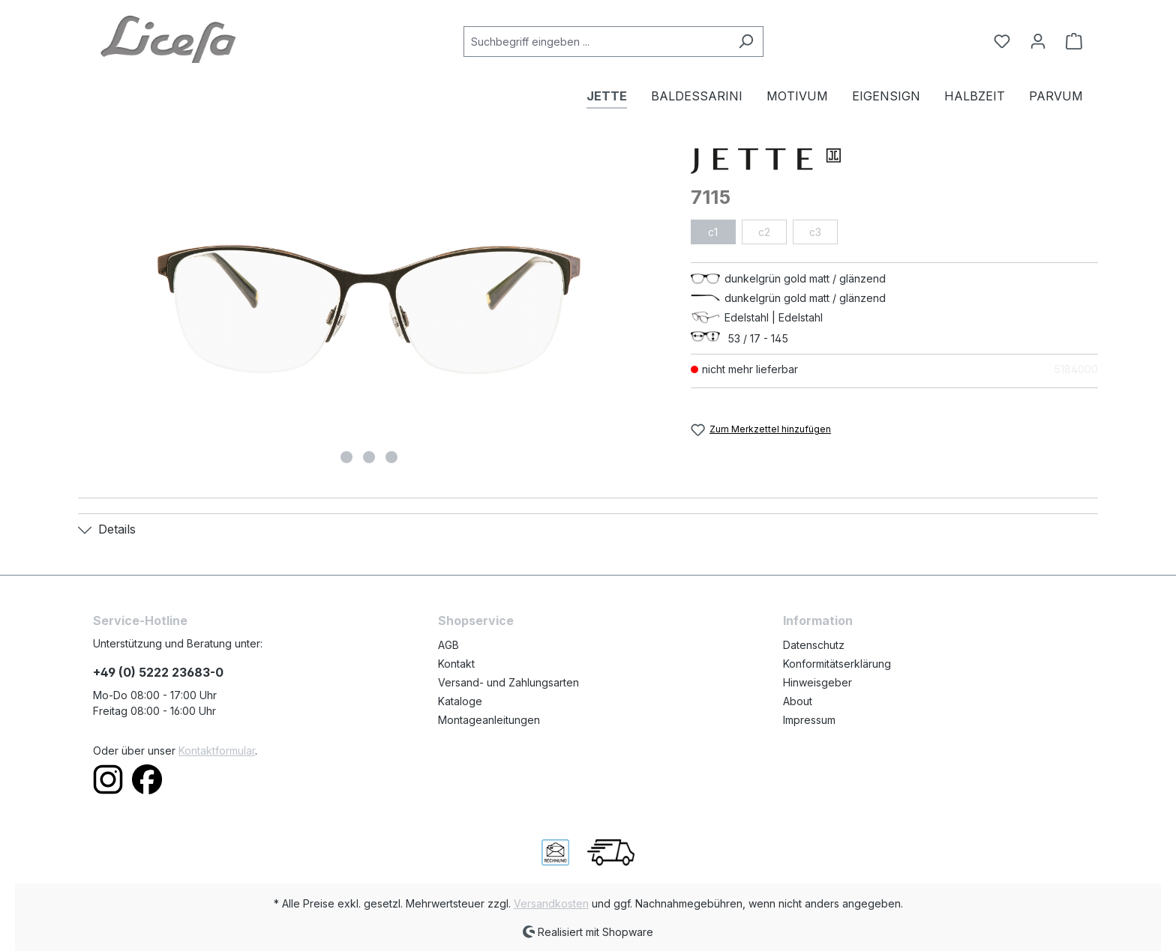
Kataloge (460, 701)
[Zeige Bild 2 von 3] (369, 457)
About (797, 701)
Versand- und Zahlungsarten (508, 682)
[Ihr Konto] (1038, 41)
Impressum (809, 719)
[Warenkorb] (1069, 41)
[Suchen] (746, 41)
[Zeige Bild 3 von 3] (392, 457)
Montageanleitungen (489, 719)
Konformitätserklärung (837, 663)
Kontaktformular (216, 750)
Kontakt (456, 663)
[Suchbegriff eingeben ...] (596, 41)
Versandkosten (551, 903)
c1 (713, 232)
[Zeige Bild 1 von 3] (346, 457)
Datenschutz (813, 644)
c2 (764, 232)
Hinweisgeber (817, 682)
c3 (815, 232)
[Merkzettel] (1002, 41)
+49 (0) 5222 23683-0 (158, 672)
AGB (448, 644)
